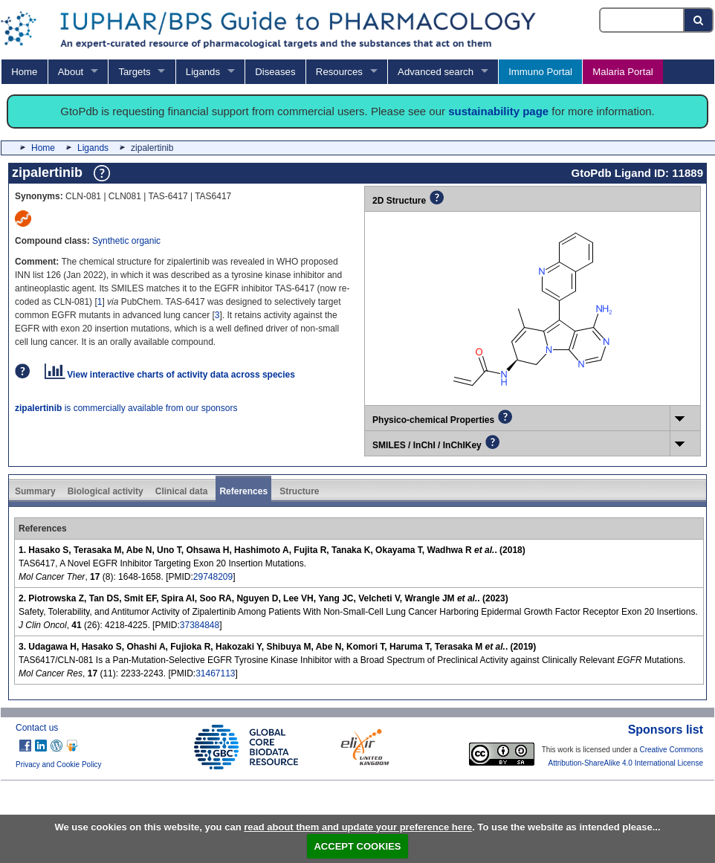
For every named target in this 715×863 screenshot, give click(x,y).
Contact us (37, 728)
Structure (299, 491)
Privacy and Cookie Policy (59, 764)
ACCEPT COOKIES (357, 846)
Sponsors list (665, 729)
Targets (134, 71)
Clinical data (181, 491)
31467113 (215, 673)
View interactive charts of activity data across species (170, 374)
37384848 (199, 625)
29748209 (213, 577)
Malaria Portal (622, 71)
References (243, 491)
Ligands (203, 71)
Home (24, 71)
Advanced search (435, 71)
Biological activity (105, 491)
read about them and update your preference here (358, 827)
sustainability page (498, 111)
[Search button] (699, 20)
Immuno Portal (540, 71)
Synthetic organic (126, 241)
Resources (339, 71)
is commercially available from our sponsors (126, 408)
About (70, 71)
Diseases (275, 71)
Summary (35, 491)
